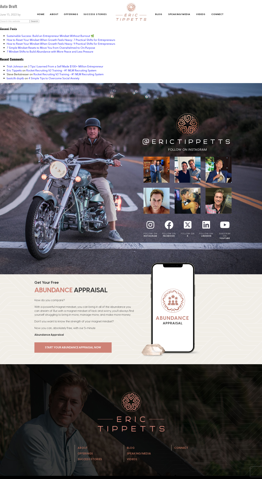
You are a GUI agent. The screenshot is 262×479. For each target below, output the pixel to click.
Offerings (71, 14)
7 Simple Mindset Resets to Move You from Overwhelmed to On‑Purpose (51, 48)
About (54, 14)
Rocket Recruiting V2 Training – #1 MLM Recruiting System (61, 70)
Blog (158, 14)
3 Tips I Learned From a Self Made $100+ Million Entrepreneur (65, 66)
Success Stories (95, 14)
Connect (217, 14)
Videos (200, 14)
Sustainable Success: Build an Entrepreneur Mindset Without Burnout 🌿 (50, 36)
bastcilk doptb (15, 78)
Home (41, 14)
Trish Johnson (15, 66)
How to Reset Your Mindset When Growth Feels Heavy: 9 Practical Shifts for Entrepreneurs (61, 44)
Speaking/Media (179, 14)
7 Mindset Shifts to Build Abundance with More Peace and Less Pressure (50, 51)
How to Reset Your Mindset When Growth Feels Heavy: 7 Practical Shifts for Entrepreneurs (61, 40)
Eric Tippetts (14, 70)
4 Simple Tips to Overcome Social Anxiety (54, 78)
